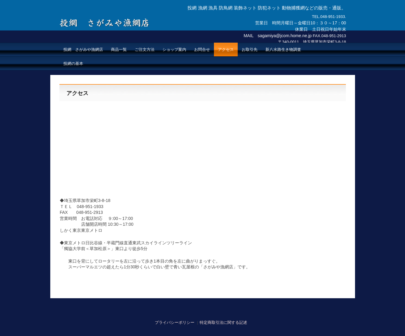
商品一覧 (119, 49)
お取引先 (250, 49)
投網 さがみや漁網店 (105, 19)
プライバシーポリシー (174, 322)
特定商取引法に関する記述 (223, 322)
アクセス (226, 49)
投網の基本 (73, 63)
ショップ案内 (174, 49)
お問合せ (202, 49)
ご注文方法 (145, 49)
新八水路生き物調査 (283, 49)
